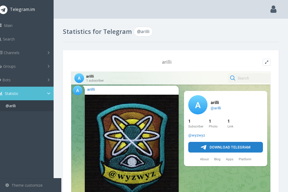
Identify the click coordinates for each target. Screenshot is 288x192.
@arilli (18, 105)
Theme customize (24, 185)
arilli (171, 62)
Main (12, 25)
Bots (31, 79)
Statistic (32, 93)
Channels (31, 52)
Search (13, 39)
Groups (31, 66)
